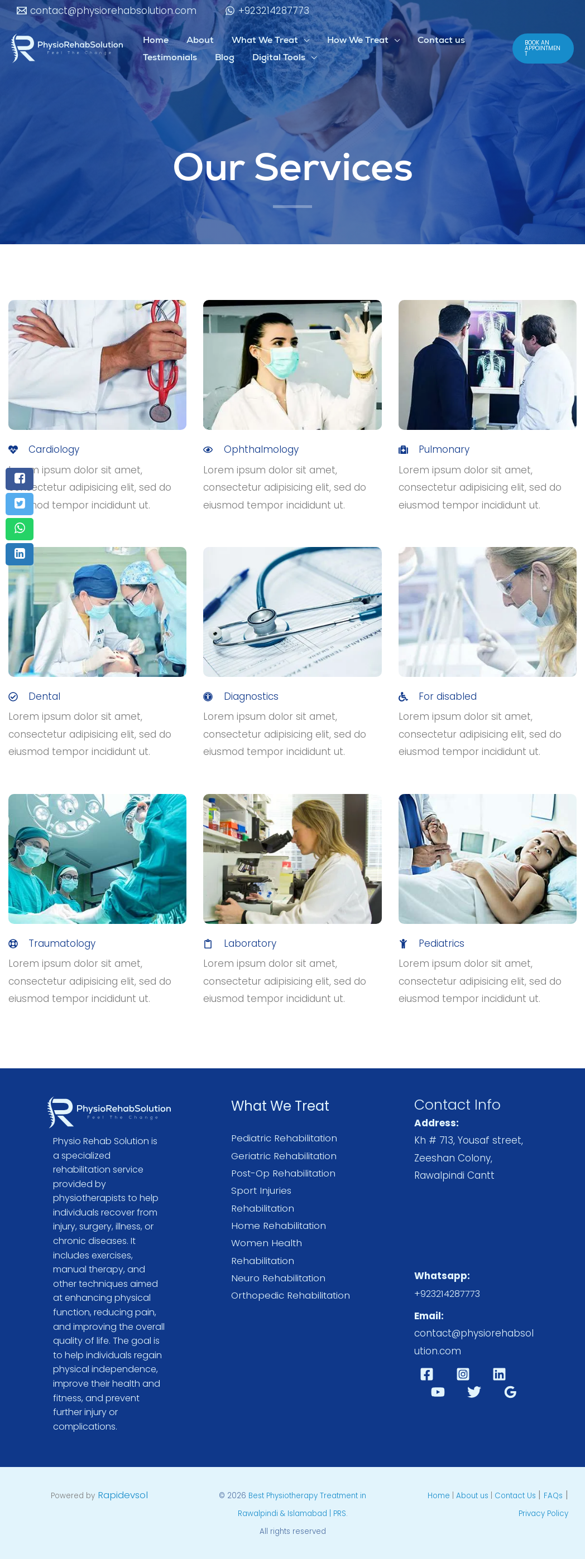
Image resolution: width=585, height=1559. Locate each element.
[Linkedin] (499, 1374)
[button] (543, 48)
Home (156, 40)
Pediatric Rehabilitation (285, 1138)
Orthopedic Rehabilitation (291, 1296)
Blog (224, 57)
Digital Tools (278, 57)
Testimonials (170, 57)
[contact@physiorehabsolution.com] (106, 11)
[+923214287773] (268, 11)
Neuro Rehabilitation (279, 1279)
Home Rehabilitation (279, 1226)
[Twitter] (474, 1391)
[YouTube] (438, 1391)
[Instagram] (463, 1374)
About (200, 40)
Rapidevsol (123, 1495)
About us (472, 1495)
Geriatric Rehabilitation (284, 1156)
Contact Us (516, 1495)
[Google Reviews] (510, 1391)
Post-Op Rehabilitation (285, 1173)
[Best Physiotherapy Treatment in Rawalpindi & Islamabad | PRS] (67, 47)
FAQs (553, 1495)
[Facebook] (427, 1374)
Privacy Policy (543, 1513)
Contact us (441, 40)
